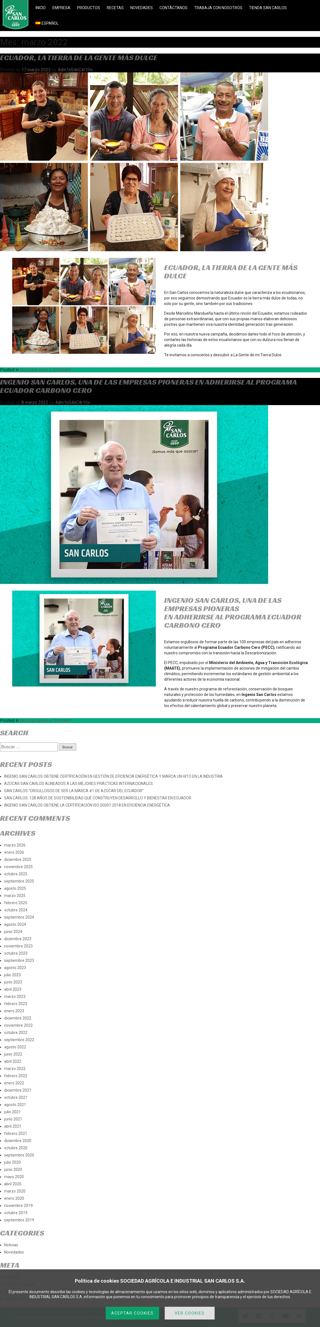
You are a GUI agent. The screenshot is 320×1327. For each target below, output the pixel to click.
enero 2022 (14, 1083)
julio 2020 (12, 1162)
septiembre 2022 (19, 1040)
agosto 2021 (15, 1104)
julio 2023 (12, 975)
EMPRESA (61, 8)
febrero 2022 (15, 1076)
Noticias (28, 369)
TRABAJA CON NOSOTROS (218, 8)
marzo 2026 (15, 845)
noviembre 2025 (18, 867)
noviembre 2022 (18, 1025)
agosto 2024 (15, 924)
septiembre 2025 (19, 881)
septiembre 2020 (19, 1155)
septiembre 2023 (19, 960)
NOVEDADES (141, 8)
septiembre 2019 (19, 1220)
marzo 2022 (15, 1068)
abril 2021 (12, 1126)
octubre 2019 (15, 1213)
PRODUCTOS (88, 8)
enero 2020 (14, 1198)
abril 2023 (12, 989)
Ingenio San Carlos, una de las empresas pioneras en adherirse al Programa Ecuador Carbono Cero (148, 386)
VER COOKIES (190, 1313)
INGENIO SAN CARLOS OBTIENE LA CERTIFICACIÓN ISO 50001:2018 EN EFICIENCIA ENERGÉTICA (87, 805)
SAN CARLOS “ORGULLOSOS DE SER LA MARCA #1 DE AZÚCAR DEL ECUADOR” (74, 791)
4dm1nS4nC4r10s (75, 69)
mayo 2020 (14, 1177)
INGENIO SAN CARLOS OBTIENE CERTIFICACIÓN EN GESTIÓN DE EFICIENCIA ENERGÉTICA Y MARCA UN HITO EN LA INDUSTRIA (113, 776)
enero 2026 (14, 852)
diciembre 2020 (17, 1140)
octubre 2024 (15, 910)
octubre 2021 (15, 1097)
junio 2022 (13, 1054)
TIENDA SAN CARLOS (268, 8)
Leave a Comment (53, 369)
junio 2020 (13, 1169)
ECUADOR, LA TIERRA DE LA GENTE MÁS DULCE (78, 57)
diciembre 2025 (17, 859)
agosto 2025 (15, 888)
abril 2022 (12, 1061)
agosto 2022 (15, 1047)
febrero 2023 (15, 1003)
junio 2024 (13, 931)
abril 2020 (12, 1184)
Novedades (14, 1252)
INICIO (40, 8)
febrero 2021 (15, 1133)
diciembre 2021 (17, 1090)
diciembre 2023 (17, 939)
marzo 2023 (15, 996)
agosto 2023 (15, 967)
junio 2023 (13, 982)
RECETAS (115, 8)
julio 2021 (12, 1112)
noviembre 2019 (18, 1205)
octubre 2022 (15, 1032)
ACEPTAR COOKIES (132, 1313)
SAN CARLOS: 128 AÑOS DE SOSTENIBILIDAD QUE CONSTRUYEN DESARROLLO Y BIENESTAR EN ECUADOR (97, 798)
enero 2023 (14, 1011)
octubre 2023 (15, 953)
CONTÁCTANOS (173, 8)
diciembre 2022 (17, 1018)
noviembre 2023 (18, 946)
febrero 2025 (15, 903)
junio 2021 (13, 1119)
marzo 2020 (15, 1191)
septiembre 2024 (19, 917)
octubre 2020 (15, 1148)
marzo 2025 (15, 895)
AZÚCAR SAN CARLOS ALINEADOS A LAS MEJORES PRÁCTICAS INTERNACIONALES (78, 783)
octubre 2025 (15, 874)
